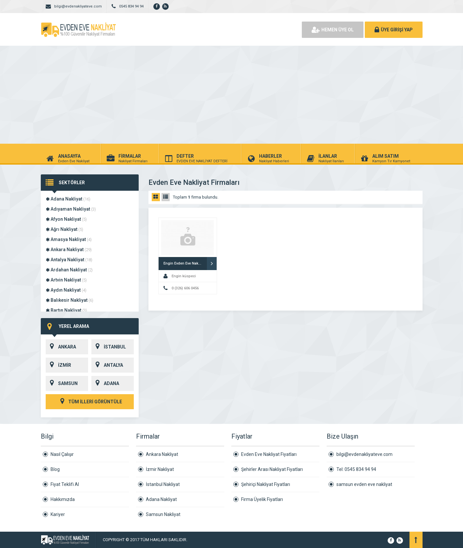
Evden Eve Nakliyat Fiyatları (269, 454)
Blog (55, 469)
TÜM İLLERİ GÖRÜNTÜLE (89, 401)
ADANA (105, 383)
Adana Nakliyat (68, 198)
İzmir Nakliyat (160, 469)
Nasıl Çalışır (62, 454)
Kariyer (58, 514)
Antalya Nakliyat (69, 259)
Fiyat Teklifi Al (65, 484)
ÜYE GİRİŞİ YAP (394, 30)
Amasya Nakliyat (69, 239)
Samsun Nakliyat (163, 514)
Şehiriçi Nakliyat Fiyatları (265, 484)
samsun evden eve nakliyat (364, 484)
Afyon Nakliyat (66, 219)
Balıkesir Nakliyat (69, 300)
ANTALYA (107, 365)
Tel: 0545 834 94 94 (356, 469)
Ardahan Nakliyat (69, 269)
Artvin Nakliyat (66, 279)
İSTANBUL (108, 346)
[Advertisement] (231, 94)
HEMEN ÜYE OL (333, 30)
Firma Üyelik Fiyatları (262, 499)
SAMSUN (62, 383)
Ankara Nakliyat (69, 249)
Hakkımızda (63, 499)
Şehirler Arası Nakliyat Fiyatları (272, 469)
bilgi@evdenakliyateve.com (364, 454)
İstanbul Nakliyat (163, 484)
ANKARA (61, 346)
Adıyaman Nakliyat (71, 209)
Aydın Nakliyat (66, 290)
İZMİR (58, 365)
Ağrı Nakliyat (64, 229)
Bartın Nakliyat (66, 310)
